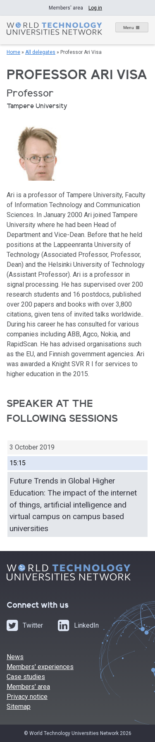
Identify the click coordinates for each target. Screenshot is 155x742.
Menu (128, 27)
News (15, 657)
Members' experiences (40, 667)
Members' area (28, 687)
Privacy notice (27, 697)
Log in (95, 8)
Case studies (26, 677)
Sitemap (19, 707)
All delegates (40, 52)
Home (13, 52)
